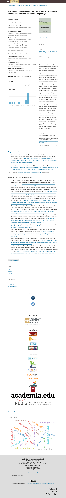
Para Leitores (11, 282)
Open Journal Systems (13, 412)
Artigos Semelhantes (14, 152)
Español (10, 271)
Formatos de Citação (44, 145)
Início (9, 5)
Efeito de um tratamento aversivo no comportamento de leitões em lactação (34, 251)
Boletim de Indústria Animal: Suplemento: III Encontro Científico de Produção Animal (32, 169)
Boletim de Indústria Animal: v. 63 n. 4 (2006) (22, 227)
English (10, 269)
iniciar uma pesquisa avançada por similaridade (29, 172)
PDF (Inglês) (44, 37)
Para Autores (11, 284)
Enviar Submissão (13, 260)
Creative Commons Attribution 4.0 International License (40, 483)
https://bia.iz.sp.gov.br (33, 472)
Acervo (13, 5)
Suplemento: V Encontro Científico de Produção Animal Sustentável (32, 5)
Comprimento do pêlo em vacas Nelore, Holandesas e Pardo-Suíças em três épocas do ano (33, 225)
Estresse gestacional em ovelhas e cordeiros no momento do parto (27, 211)
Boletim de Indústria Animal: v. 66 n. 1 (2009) (26, 185)
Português (10, 273)
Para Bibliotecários (12, 286)
